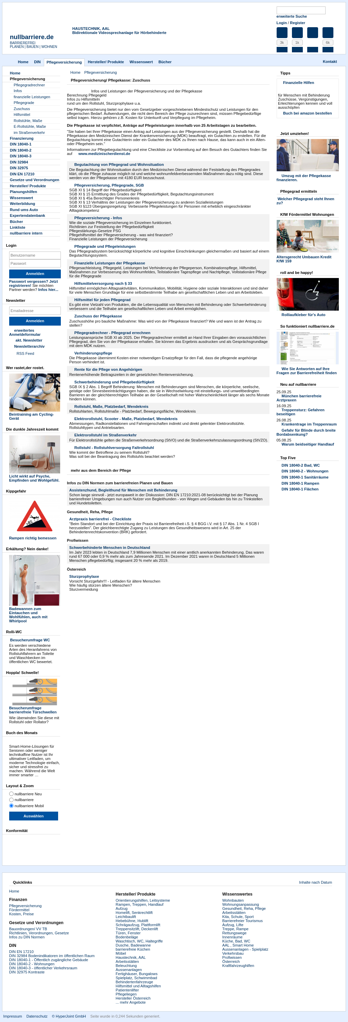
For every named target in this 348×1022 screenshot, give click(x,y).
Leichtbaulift (126, 917)
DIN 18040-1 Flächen (300, 489)
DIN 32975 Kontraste (27, 972)
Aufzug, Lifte (232, 925)
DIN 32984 (19, 162)
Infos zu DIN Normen (27, 937)
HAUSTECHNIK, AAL (91, 29)
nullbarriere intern (26, 233)
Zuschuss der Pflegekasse (98, 316)
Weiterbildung (22, 204)
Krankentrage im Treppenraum (309, 424)
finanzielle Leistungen (32, 97)
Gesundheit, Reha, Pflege (244, 908)
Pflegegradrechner (29, 85)
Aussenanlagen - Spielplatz (245, 949)
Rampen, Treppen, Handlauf (139, 904)
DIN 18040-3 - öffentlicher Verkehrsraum (43, 968)
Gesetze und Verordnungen (34, 180)
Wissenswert (141, 62)
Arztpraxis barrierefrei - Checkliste (100, 519)
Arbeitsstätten (127, 961)
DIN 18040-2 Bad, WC (301, 465)
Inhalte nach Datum (315, 882)
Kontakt (330, 61)
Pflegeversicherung (25, 906)
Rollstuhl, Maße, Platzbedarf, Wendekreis (111, 406)
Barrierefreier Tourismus (242, 921)
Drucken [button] (265, 81)
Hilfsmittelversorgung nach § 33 (103, 283)
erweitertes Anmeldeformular (25, 332)
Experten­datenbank (27, 215)
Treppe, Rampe (235, 929)
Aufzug (121, 908)
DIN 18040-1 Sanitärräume (305, 477)
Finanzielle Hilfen (298, 83)
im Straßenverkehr (29, 133)
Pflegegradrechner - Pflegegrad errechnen (112, 333)
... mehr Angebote (130, 1002)
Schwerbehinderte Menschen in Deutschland (109, 547)
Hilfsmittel (22, 114)
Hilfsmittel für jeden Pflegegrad (102, 300)
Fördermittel (19, 910)
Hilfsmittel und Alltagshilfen (138, 986)
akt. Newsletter (29, 340)
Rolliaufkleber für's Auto (304, 315)
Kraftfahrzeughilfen (238, 966)
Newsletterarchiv (29, 346)
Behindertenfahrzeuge (134, 982)
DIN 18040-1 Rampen (300, 483)
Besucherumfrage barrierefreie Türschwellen (34, 708)
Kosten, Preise (21, 914)
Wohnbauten (233, 900)
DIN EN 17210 (22, 174)
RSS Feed (25, 353)
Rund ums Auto (24, 210)
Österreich (231, 961)
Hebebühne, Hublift (132, 921)
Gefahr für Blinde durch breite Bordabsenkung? (306, 432)
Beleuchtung (126, 966)
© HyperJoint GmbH (69, 1016)
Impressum (12, 1016)
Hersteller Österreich (133, 998)
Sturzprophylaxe (84, 576)
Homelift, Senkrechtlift (134, 913)
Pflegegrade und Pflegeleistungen (105, 246)
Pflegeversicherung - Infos (98, 218)
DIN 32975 (19, 168)
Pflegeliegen (126, 994)
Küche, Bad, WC (236, 941)
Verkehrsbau (233, 953)
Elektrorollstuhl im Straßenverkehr (105, 435)
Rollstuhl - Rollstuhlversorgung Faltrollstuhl (114, 448)
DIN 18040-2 (20, 150)
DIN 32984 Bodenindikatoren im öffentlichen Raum (52, 956)
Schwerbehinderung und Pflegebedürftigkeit (114, 382)
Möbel (121, 953)
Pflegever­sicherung (64, 62)
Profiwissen (232, 957)
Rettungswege (234, 933)
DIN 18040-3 (20, 156)
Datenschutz (37, 1016)
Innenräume (232, 937)
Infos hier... (48, 290)
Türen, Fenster (128, 933)
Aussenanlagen (129, 970)
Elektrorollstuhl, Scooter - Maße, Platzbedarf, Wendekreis (126, 419)
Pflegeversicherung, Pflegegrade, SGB (109, 185)
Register (297, 23)
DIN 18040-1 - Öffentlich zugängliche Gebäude (48, 960)
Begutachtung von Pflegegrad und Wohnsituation (119, 164)
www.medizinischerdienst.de (104, 154)
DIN (37, 62)
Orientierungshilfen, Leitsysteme (143, 900)
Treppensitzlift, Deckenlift (137, 929)
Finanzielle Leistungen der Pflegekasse (109, 263)
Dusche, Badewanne (133, 945)
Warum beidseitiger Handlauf (308, 444)
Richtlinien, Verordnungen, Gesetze (39, 933)
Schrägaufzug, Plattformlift (138, 925)
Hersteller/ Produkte (106, 62)
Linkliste (17, 227)
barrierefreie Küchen (133, 949)
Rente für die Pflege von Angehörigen (108, 369)
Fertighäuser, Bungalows (136, 974)
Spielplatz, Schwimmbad (136, 978)
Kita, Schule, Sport (238, 917)
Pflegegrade (24, 103)
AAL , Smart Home (238, 945)
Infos (18, 91)
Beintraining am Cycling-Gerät (34, 414)
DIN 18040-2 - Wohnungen (305, 471)
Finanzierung (22, 138)
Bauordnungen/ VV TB (28, 929)
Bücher (165, 62)
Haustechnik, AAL (130, 957)
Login (282, 23)
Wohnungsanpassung (240, 904)
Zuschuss (22, 109)
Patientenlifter (127, 990)
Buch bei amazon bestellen (307, 113)
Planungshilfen (23, 192)
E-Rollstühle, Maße (30, 126)
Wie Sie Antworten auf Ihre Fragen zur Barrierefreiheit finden (307, 371)
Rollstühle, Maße (28, 121)
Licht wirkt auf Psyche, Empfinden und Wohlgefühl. (34, 476)
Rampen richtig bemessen (34, 536)
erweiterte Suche (292, 16)
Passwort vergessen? (28, 281)
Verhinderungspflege (93, 353)
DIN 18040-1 (20, 144)
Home (23, 62)
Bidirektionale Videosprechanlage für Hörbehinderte (119, 33)
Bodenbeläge (127, 937)
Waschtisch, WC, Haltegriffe (139, 941)
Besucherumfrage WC (29, 640)
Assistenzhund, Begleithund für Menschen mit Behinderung (123, 490)
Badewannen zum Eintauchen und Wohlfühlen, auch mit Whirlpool (34, 613)
